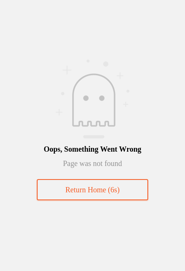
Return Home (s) (92, 190)
